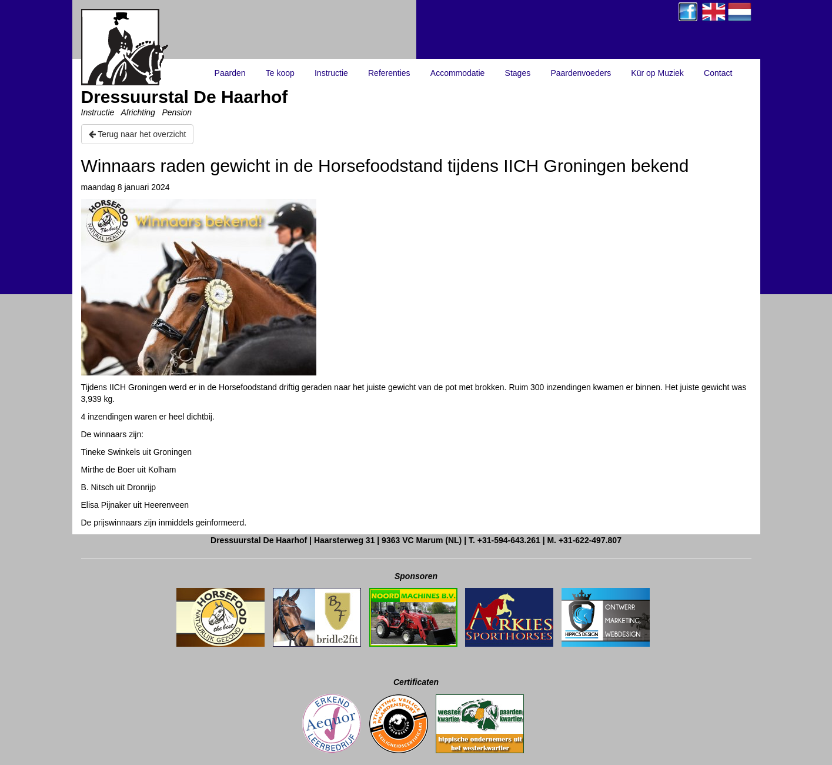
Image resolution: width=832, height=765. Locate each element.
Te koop (280, 73)
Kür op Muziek (657, 73)
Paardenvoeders (580, 73)
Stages (518, 73)
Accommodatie (457, 73)
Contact (718, 73)
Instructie (331, 73)
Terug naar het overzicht (137, 134)
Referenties (389, 73)
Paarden (230, 73)
